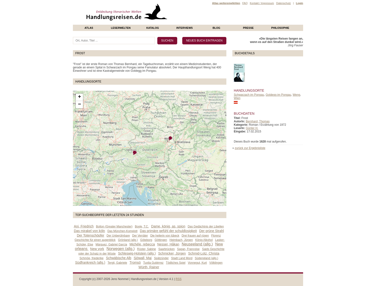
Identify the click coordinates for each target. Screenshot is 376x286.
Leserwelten (120, 27)
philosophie (280, 27)
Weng (296, 94)
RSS (179, 279)
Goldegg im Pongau (278, 94)
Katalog (152, 27)
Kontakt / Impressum (262, 3)
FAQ (244, 3)
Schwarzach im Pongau (249, 94)
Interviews (184, 27)
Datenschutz (283, 3)
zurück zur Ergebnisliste (250, 148)
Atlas (89, 27)
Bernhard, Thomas (258, 121)
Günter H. (252, 128)
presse (248, 27)
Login (299, 3)
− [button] (79, 104)
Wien (237, 98)
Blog (216, 27)
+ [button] (79, 97)
